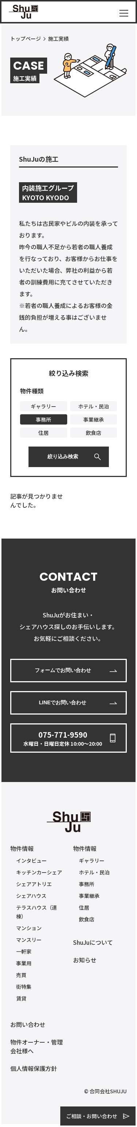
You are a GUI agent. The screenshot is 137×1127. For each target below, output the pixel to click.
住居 (84, 907)
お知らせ (84, 959)
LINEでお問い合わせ (63, 702)
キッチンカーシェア (39, 872)
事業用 (23, 963)
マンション (29, 928)
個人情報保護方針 (33, 1068)
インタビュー (31, 860)
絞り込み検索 (62, 456)
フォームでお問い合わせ (63, 670)
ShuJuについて (93, 942)
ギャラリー (91, 860)
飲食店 (86, 919)
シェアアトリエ (34, 884)
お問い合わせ (27, 1024)
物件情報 (22, 848)
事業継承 (89, 895)
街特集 (23, 986)
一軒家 (23, 951)
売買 (21, 975)
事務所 (86, 884)
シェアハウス (31, 895)
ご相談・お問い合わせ (91, 1116)
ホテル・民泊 (94, 872)
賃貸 (21, 998)
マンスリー (29, 939)
